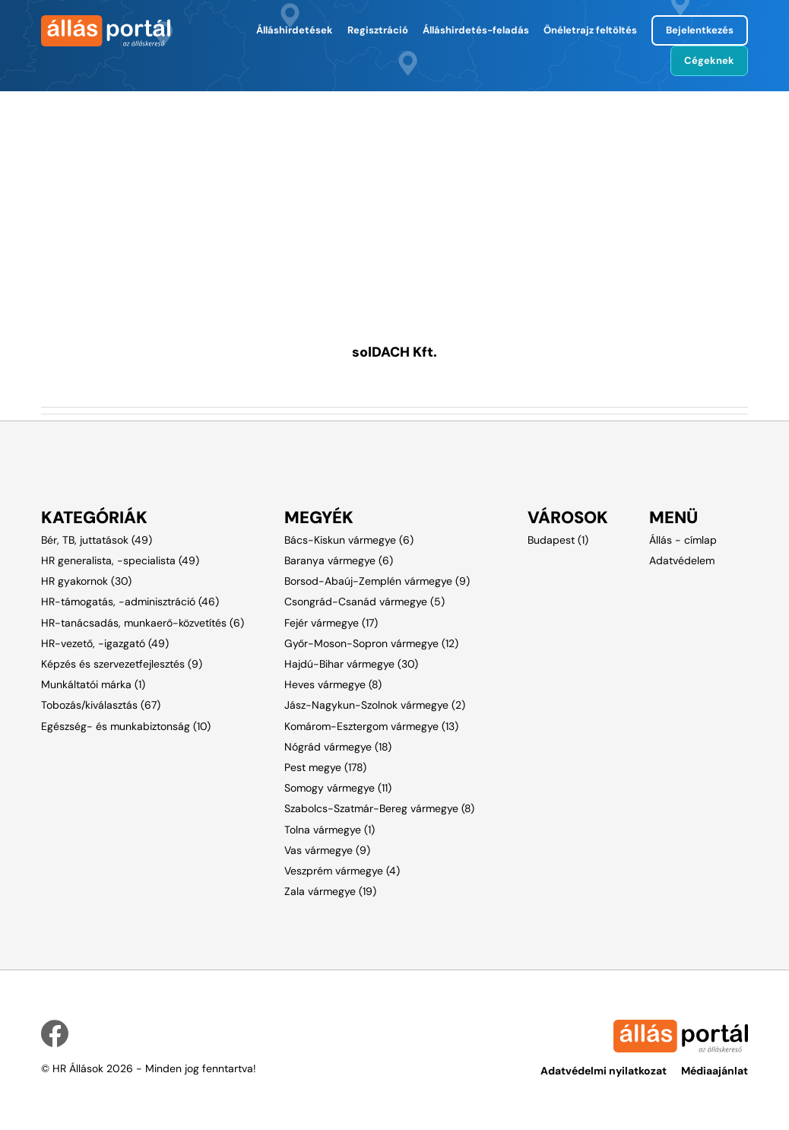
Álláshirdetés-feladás (476, 30)
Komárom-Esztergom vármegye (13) (371, 726)
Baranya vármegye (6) (338, 560)
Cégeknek (709, 60)
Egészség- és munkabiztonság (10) (126, 726)
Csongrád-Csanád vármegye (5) (364, 601)
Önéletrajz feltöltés (590, 30)
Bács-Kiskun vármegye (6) (349, 540)
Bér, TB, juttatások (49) (96, 540)
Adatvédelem (682, 560)
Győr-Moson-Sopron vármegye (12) (371, 643)
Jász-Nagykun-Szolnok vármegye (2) (374, 705)
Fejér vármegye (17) (331, 623)
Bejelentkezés (700, 30)
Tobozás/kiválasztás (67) (100, 705)
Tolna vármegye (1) (329, 829)
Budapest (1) (558, 540)
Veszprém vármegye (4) (342, 871)
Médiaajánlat (714, 1071)
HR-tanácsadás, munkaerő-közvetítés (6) (142, 623)
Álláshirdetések (294, 30)
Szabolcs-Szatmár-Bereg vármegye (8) (379, 808)
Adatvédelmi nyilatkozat (603, 1071)
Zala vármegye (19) (330, 891)
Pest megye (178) (325, 767)
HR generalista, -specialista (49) (120, 560)
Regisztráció (377, 30)
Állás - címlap (683, 540)
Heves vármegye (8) (333, 684)
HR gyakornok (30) (86, 581)
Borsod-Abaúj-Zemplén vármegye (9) (377, 581)
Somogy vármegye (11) (337, 788)
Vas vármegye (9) (327, 850)
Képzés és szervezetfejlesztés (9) (121, 664)
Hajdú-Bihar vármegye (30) (351, 664)
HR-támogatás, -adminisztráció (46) (130, 601)
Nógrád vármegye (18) (337, 747)
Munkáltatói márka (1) (93, 684)
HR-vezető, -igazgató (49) (105, 643)
